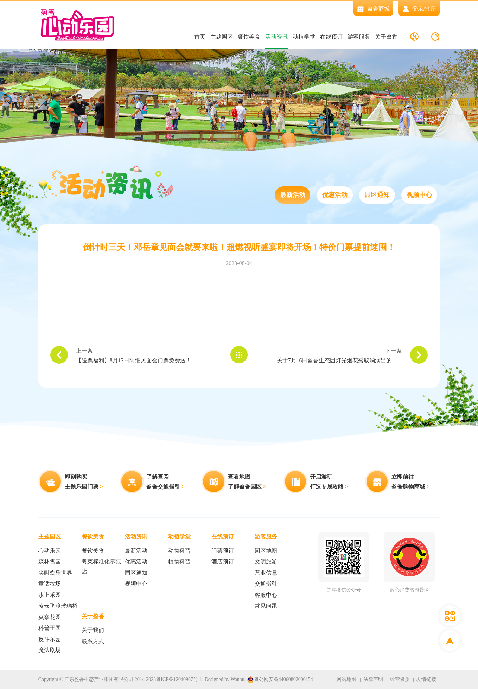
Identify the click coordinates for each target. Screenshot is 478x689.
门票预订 (222, 551)
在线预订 (331, 37)
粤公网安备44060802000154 (280, 679)
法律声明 (373, 679)
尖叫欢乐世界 (55, 573)
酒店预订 (222, 562)
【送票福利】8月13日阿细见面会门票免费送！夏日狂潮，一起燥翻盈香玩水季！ (176, 361)
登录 (417, 9)
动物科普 (179, 551)
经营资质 (399, 679)
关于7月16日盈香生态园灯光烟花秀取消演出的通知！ (343, 361)
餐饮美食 (248, 37)
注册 (430, 9)
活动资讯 (276, 37)
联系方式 (93, 641)
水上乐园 (49, 595)
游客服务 (358, 37)
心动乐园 (49, 551)
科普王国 (49, 628)
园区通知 (377, 195)
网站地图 (346, 679)
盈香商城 (373, 9)
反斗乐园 (49, 639)
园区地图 (266, 551)
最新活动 (292, 195)
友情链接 (426, 679)
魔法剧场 (49, 650)
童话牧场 (49, 584)
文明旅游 (266, 562)
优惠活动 (334, 195)
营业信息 (266, 573)
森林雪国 (49, 562)
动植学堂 (303, 37)
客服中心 (266, 595)
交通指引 (266, 584)
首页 (199, 37)
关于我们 (93, 630)
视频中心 (419, 195)
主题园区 (221, 37)
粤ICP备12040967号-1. (179, 679)
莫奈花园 (49, 617)
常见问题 (266, 606)
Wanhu (237, 679)
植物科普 (179, 562)
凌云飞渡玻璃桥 (58, 606)
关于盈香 (386, 37)
